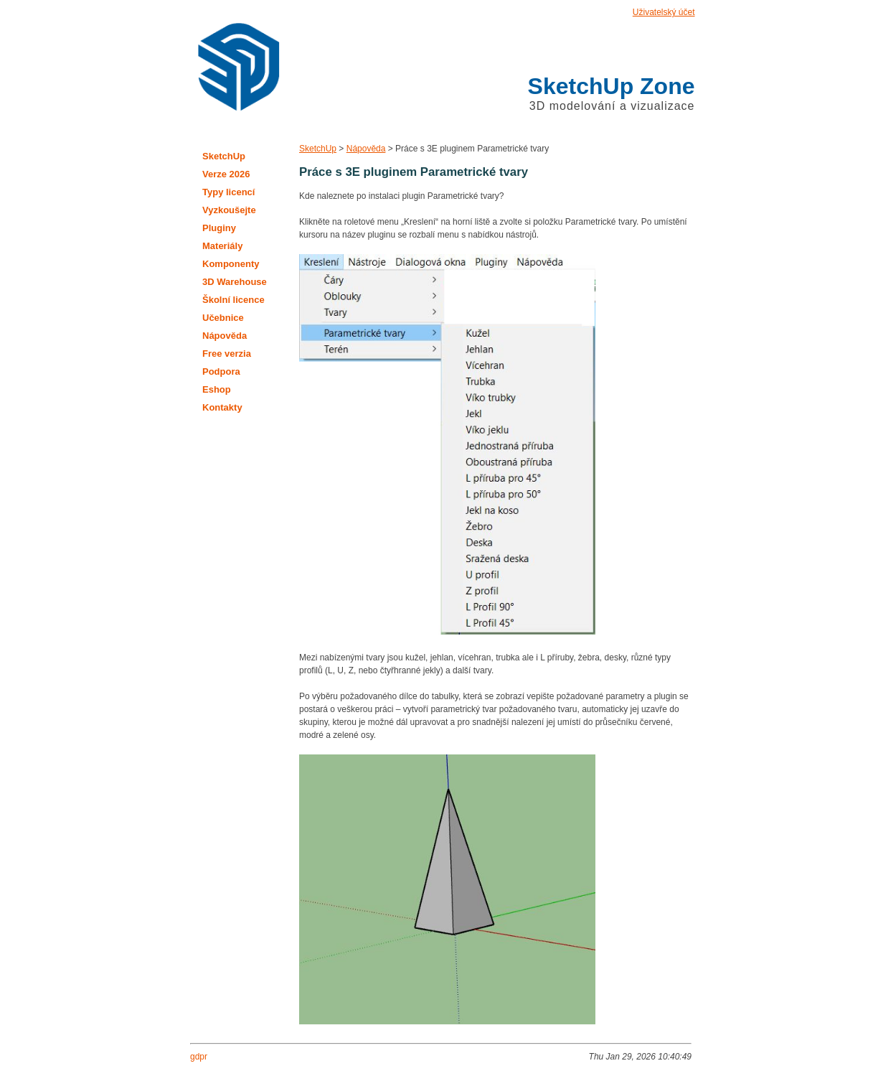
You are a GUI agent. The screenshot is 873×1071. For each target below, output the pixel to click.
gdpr (198, 1057)
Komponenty (230, 263)
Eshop (216, 389)
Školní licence (233, 299)
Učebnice (223, 317)
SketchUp (317, 149)
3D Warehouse (234, 281)
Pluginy (219, 228)
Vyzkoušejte (229, 210)
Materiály (222, 245)
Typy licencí (228, 192)
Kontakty (222, 407)
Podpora (221, 371)
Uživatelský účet (664, 12)
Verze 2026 (226, 174)
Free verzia (226, 353)
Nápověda (366, 149)
